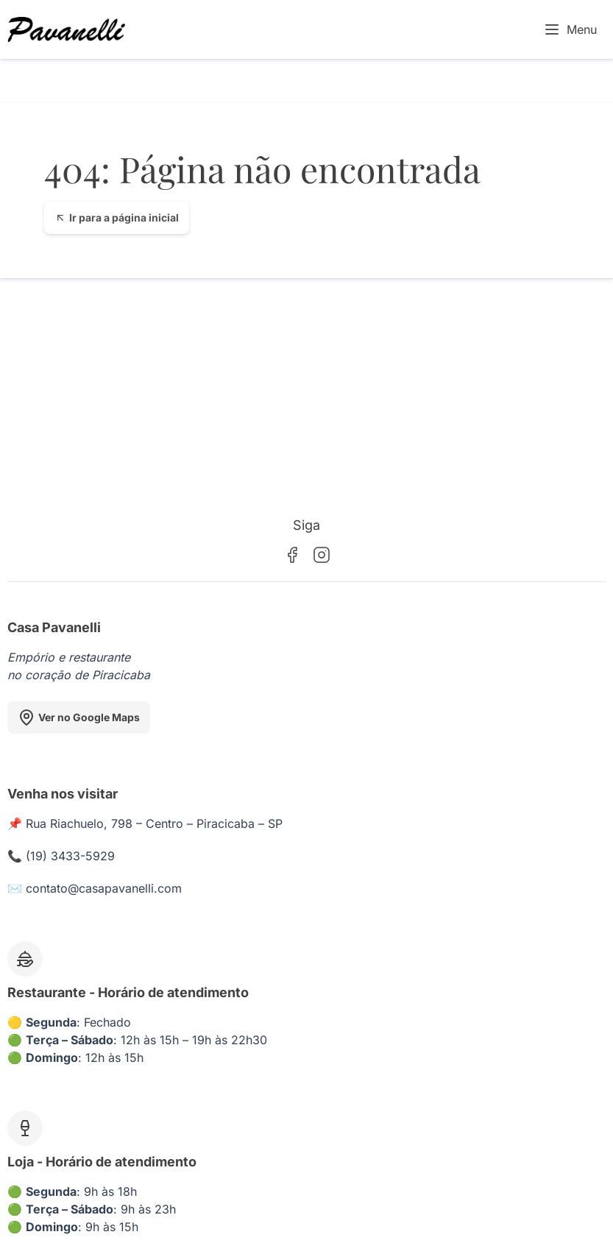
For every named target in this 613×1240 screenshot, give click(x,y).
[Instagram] (321, 555)
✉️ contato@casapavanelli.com (94, 888)
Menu (570, 29)
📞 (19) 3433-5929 (61, 855)
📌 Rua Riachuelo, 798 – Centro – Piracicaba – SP (145, 823)
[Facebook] (292, 555)
